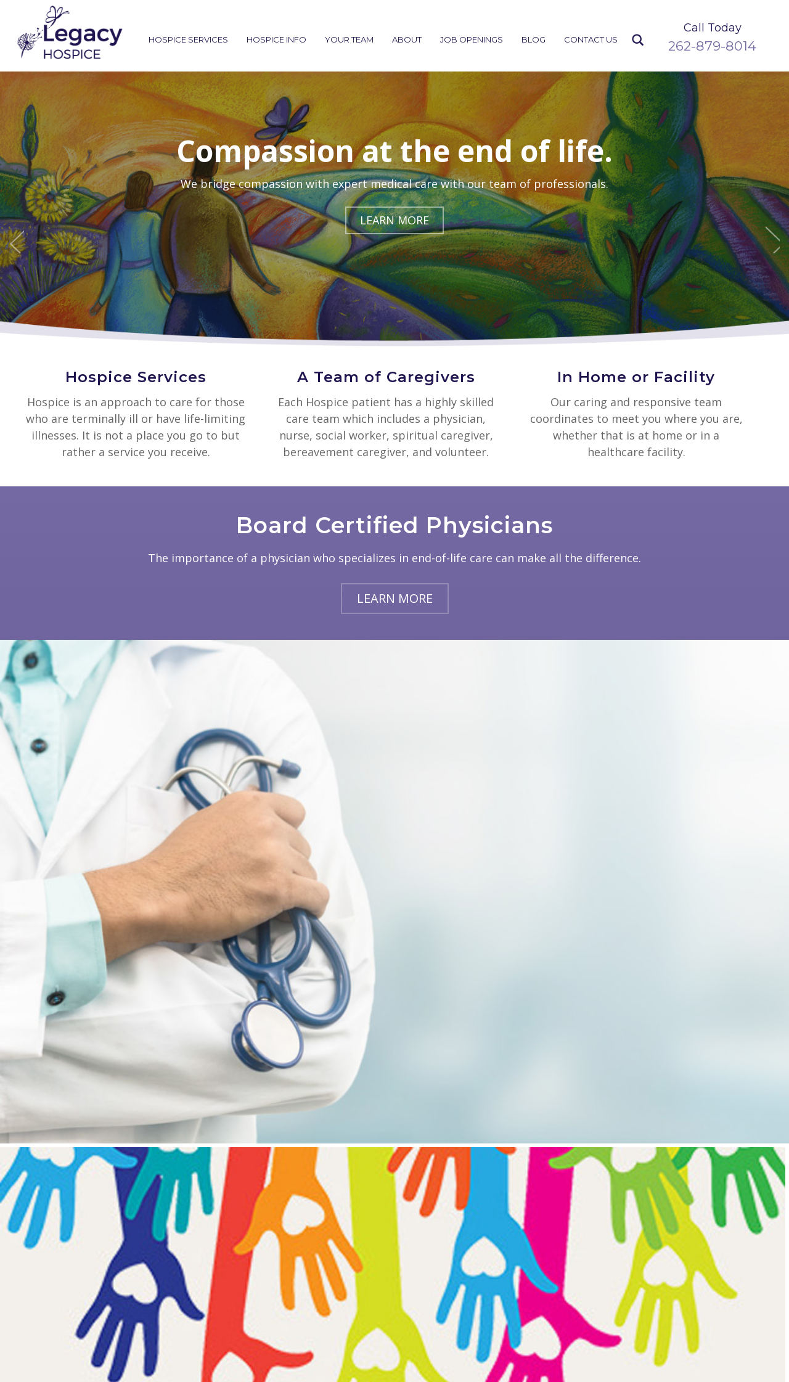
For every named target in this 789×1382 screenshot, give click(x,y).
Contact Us (591, 39)
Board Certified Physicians (394, 525)
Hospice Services (188, 39)
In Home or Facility (636, 377)
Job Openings (471, 39)
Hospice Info (276, 39)
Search (638, 40)
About (407, 39)
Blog (533, 39)
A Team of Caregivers (386, 377)
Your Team (349, 39)
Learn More (394, 220)
